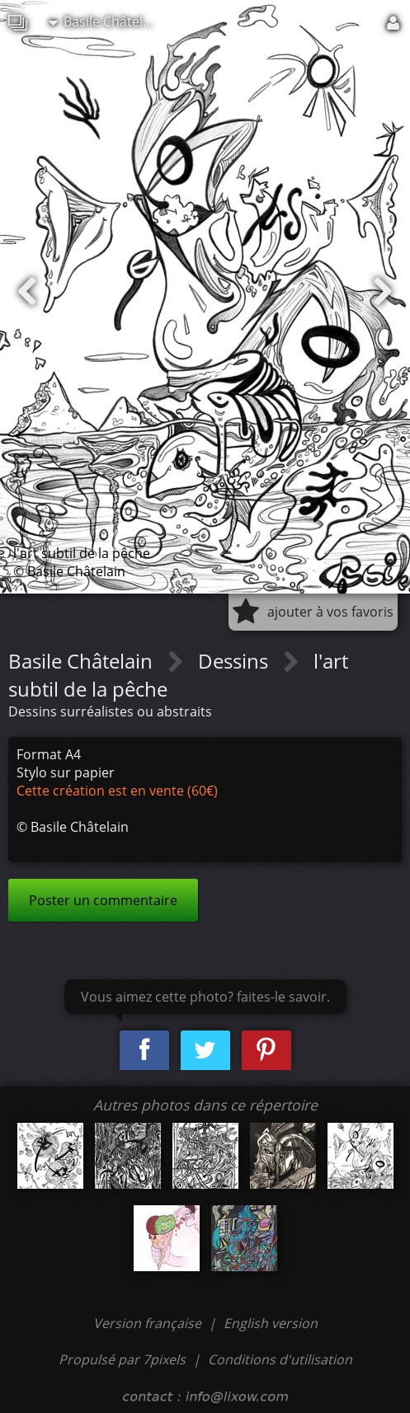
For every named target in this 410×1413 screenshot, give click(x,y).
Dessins (235, 660)
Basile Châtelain (105, 21)
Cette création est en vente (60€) (117, 791)
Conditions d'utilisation (280, 1359)
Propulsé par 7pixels (122, 1359)
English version (271, 1323)
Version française (149, 1323)
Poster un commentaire (103, 900)
